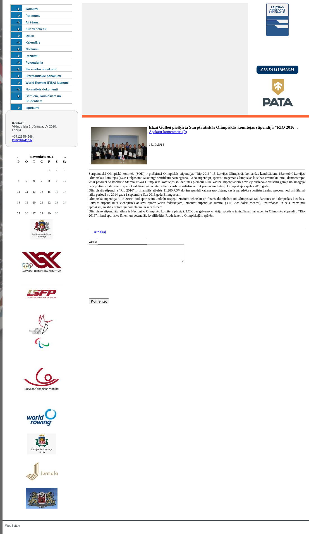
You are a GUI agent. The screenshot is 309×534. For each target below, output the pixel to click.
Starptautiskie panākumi (43, 76)
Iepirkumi (32, 107)
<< (18, 157)
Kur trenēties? (36, 29)
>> (64, 157)
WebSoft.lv (12, 525)
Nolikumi (32, 49)
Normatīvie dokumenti (42, 89)
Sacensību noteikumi (41, 69)
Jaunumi (32, 9)
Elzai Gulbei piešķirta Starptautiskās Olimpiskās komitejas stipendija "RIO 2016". (223, 127)
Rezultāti (32, 56)
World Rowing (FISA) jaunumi (47, 82)
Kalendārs (33, 42)
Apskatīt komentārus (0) (168, 132)
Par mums (33, 15)
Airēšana (32, 22)
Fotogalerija (34, 62)
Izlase (30, 35)
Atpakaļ (100, 232)
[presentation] (131, 291)
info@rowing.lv (22, 140)
